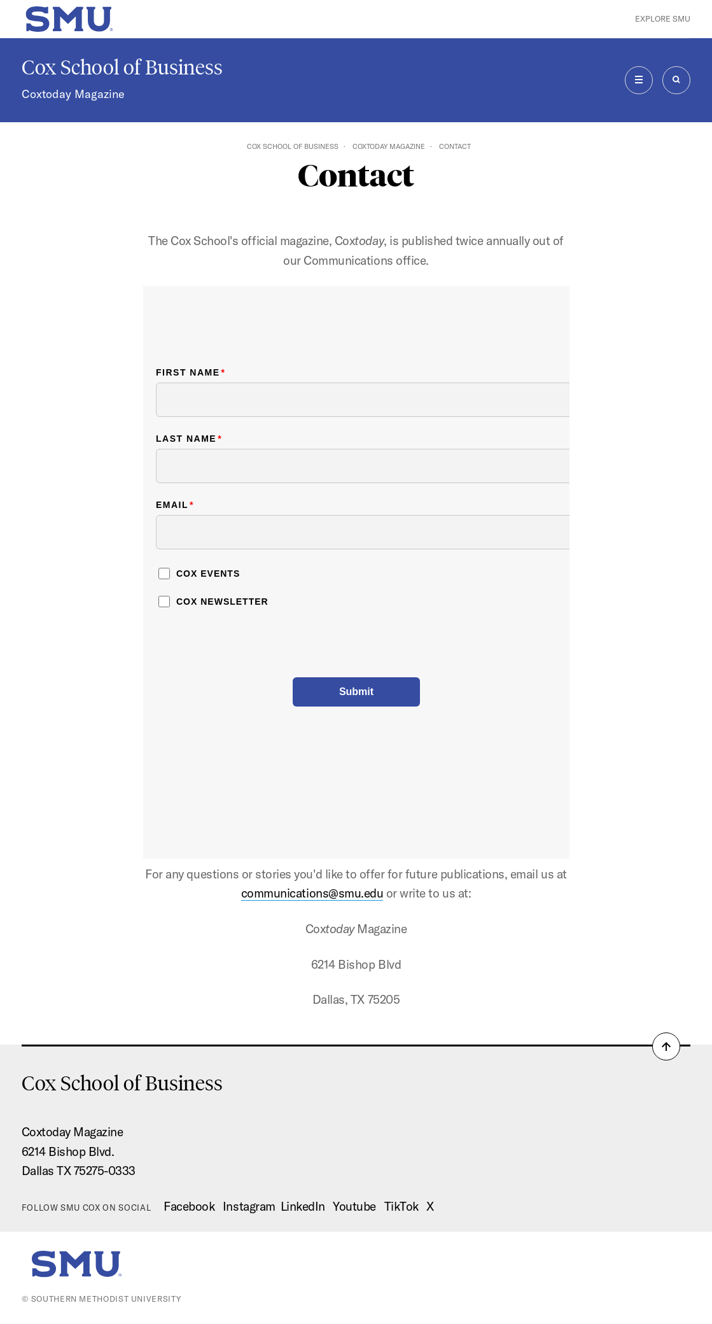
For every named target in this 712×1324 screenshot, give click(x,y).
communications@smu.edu (312, 893)
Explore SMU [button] (662, 18)
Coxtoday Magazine (73, 94)
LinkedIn (303, 1206)
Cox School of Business (122, 67)
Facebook (189, 1206)
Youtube (354, 1206)
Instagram (249, 1206)
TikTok (401, 1206)
